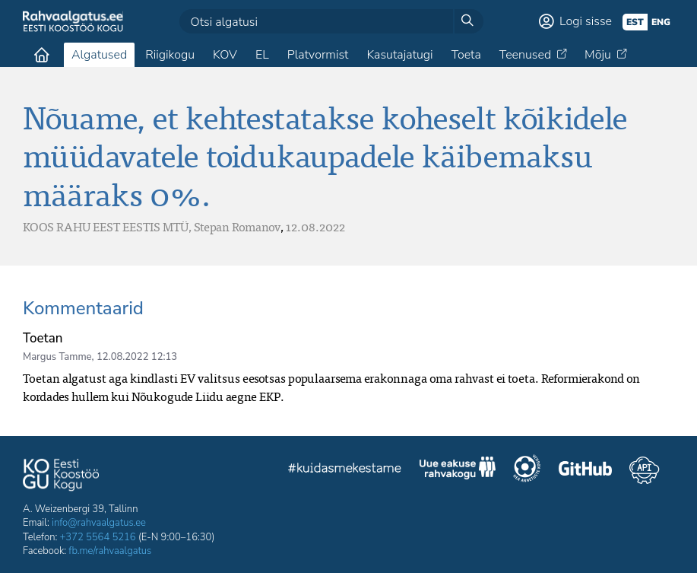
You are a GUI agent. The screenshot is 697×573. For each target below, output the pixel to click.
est (635, 22)
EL (262, 54)
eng (660, 22)
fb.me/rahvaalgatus (109, 551)
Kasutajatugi (399, 54)
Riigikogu (170, 54)
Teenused (525, 54)
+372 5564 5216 (98, 537)
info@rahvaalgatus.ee (99, 523)
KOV (225, 54)
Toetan (42, 338)
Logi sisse (585, 21)
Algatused (99, 54)
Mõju (598, 54)
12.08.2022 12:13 (137, 357)
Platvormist (318, 54)
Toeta (466, 54)
